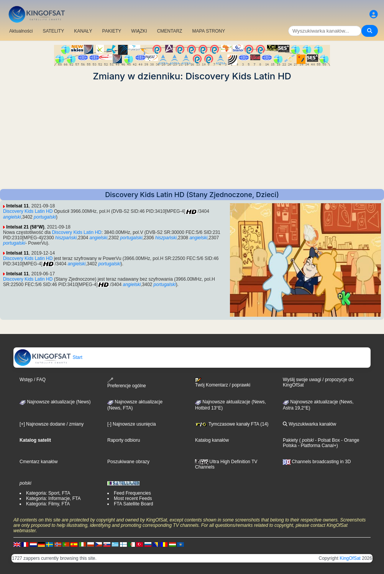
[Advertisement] (192, 135)
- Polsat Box (327, 440)
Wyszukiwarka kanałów (309, 424)
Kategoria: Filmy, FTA (48, 504)
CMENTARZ (169, 31)
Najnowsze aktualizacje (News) (55, 402)
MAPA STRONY (208, 31)
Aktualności (21, 31)
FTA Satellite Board (133, 504)
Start (48, 357)
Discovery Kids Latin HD (28, 211)
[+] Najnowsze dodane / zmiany (52, 424)
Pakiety (290, 440)
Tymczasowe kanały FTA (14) (232, 424)
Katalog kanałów (212, 440)
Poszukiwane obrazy (128, 461)
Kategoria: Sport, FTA (48, 493)
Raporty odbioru (123, 440)
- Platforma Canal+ (316, 445)
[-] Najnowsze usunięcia (131, 424)
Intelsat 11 (17, 206)
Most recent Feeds (133, 498)
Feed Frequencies (132, 493)
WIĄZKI (139, 31)
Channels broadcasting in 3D (317, 461)
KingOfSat (350, 558)
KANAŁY (83, 31)
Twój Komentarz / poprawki (222, 383)
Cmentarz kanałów (38, 461)
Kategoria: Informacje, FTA (53, 498)
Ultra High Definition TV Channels (226, 464)
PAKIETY (111, 31)
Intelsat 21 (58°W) (25, 227)
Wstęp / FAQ (33, 379)
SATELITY (53, 31)
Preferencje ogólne (126, 382)
